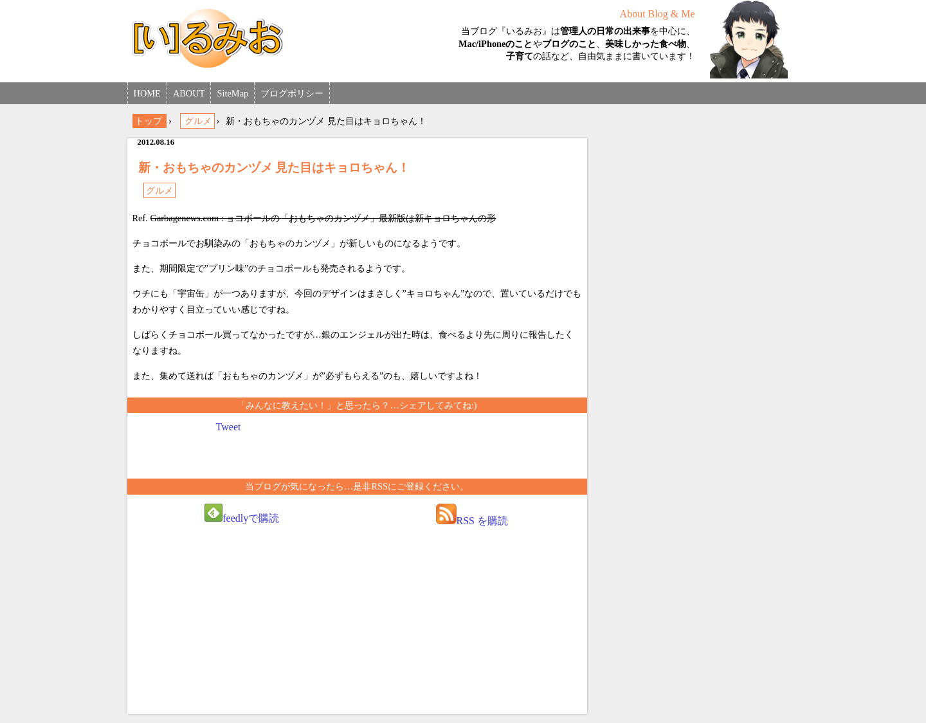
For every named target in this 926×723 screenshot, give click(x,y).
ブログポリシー (291, 93)
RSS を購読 (472, 515)
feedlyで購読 (241, 514)
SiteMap (232, 93)
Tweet (228, 426)
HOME (147, 93)
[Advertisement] (241, 624)
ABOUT (189, 93)
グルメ (159, 190)
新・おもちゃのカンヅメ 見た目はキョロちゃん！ (274, 167)
